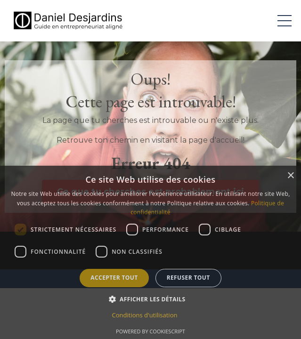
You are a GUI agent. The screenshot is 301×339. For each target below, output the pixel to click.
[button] (151, 299)
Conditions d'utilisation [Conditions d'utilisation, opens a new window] (145, 315)
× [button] (290, 175)
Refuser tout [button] (188, 278)
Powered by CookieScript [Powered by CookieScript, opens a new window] (150, 331)
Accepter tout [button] (114, 278)
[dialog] (150, 252)
